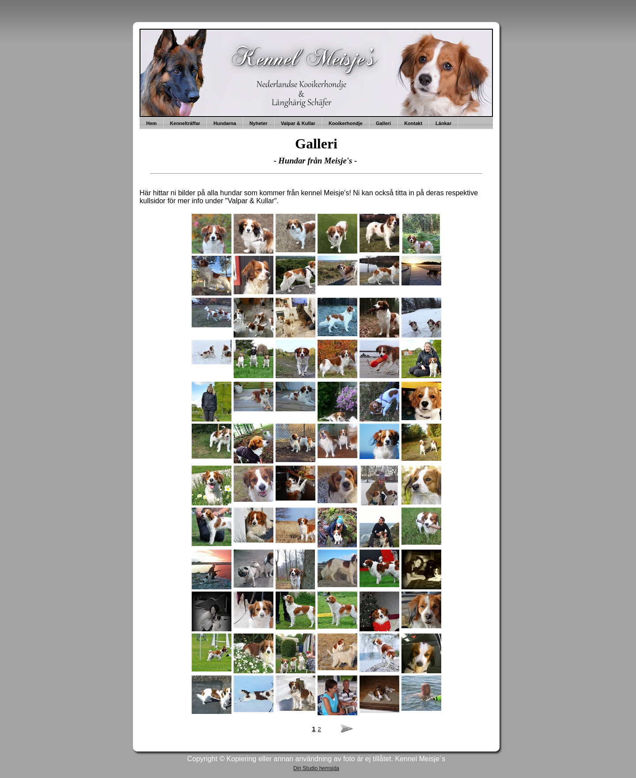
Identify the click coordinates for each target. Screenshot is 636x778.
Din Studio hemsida (316, 768)
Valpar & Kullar (298, 123)
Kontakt (413, 123)
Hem (151, 123)
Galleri (383, 123)
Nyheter (259, 123)
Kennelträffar (185, 123)
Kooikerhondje (346, 123)
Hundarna (224, 123)
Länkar (443, 123)
